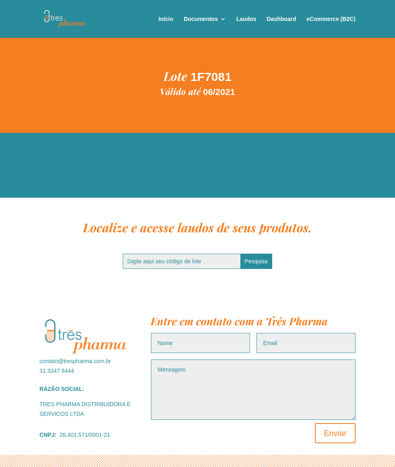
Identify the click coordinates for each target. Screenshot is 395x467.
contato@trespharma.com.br (75, 361)
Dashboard (281, 19)
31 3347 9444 (56, 371)
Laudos (246, 19)
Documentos (201, 19)
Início (166, 19)
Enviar (335, 433)
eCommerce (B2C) (331, 19)
